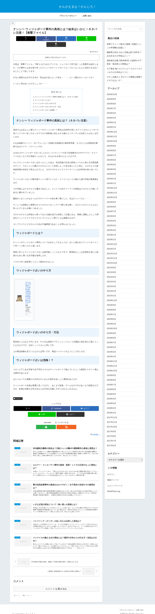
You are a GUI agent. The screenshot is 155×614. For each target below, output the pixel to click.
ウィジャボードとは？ (42, 94)
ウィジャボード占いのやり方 (45, 98)
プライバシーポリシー (125, 607)
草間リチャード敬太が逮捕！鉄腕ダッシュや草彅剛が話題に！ (124, 46)
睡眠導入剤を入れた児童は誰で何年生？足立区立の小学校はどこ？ (124, 54)
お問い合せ (139, 607)
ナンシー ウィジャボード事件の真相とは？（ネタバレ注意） (57, 91)
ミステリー (18, 393)
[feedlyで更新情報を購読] (54, 422)
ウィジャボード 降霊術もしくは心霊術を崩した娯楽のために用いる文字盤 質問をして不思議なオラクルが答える (28, 287)
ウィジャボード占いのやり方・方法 (47, 101)
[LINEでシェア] (71, 38)
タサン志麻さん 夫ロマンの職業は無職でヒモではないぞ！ (124, 78)
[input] (125, 29)
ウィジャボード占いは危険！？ (46, 105)
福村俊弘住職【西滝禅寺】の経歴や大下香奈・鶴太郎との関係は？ (124, 62)
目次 (53, 86)
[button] (85, 38)
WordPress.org (113, 491)
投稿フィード (113, 480)
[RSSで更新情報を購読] (59, 422)
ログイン (111, 474)
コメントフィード (115, 486)
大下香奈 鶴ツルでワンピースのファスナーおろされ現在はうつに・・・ (124, 70)
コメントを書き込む (56, 586)
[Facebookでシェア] (42, 38)
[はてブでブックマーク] (56, 38)
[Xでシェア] (27, 38)
